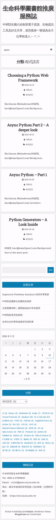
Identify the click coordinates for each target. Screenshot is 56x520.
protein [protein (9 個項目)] (42, 431)
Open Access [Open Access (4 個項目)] (9, 431)
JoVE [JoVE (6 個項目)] (32, 424)
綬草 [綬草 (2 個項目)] (40, 443)
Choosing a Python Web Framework (28, 78)
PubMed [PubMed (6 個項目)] (7, 435)
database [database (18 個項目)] (27, 417)
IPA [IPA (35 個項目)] (16, 424)
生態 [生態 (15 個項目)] (6, 443)
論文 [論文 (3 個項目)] (5, 446)
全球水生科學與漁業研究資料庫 (18, 321)
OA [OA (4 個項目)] (40, 428)
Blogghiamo (21, 514)
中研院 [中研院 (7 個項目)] (18, 439)
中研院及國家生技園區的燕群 (16, 301)
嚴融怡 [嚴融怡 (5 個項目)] (28, 439)
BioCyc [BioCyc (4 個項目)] (13, 413)
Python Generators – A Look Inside (28, 222)
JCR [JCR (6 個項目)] (24, 424)
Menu (28, 50)
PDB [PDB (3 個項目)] (20, 431)
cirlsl (29, 90)
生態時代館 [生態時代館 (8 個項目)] (17, 443)
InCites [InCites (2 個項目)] (6, 424)
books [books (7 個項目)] (36, 413)
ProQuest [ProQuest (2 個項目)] (30, 431)
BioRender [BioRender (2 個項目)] (25, 413)
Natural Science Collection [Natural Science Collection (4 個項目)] (14, 428)
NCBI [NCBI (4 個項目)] (32, 428)
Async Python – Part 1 (28, 174)
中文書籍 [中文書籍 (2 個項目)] (7, 439)
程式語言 (29, 94)
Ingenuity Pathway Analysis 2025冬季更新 (25, 294)
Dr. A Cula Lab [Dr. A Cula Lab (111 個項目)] (42, 417)
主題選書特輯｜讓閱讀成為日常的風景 (21, 308)
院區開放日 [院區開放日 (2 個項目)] (39, 446)
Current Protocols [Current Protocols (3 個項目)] (11, 417)
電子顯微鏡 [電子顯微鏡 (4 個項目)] (31, 450)
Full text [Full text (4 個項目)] (29, 420)
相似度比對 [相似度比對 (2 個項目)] (30, 443)
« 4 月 (27, 378)
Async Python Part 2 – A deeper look (28, 127)
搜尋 (50, 270)
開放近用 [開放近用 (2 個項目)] (27, 446)
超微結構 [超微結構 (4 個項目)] (15, 446)
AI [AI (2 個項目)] (4, 413)
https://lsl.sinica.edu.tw (23, 495)
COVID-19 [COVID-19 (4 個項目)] (47, 413)
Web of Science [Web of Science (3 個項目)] (43, 435)
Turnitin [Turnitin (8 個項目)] (29, 435)
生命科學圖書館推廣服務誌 (28, 12)
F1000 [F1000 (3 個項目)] (18, 420)
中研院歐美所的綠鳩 (12, 314)
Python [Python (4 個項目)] (17, 435)
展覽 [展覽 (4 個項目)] (36, 439)
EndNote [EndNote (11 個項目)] (7, 420)
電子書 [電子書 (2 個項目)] (6, 450)
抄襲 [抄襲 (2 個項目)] (44, 439)
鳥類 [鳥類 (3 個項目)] (42, 450)
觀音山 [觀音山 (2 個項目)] (49, 443)
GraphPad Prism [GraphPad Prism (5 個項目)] (43, 420)
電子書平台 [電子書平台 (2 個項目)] (18, 450)
